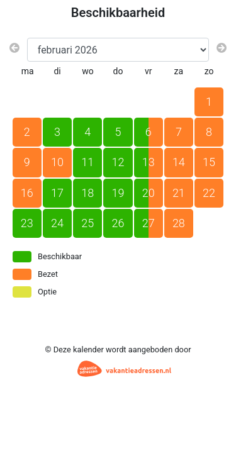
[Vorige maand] (14, 48)
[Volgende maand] (221, 48)
